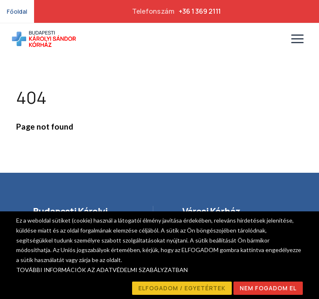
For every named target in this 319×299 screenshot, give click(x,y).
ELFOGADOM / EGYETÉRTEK (182, 288)
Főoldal (17, 11)
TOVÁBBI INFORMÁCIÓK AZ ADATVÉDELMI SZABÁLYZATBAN (102, 269)
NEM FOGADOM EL (268, 288)
